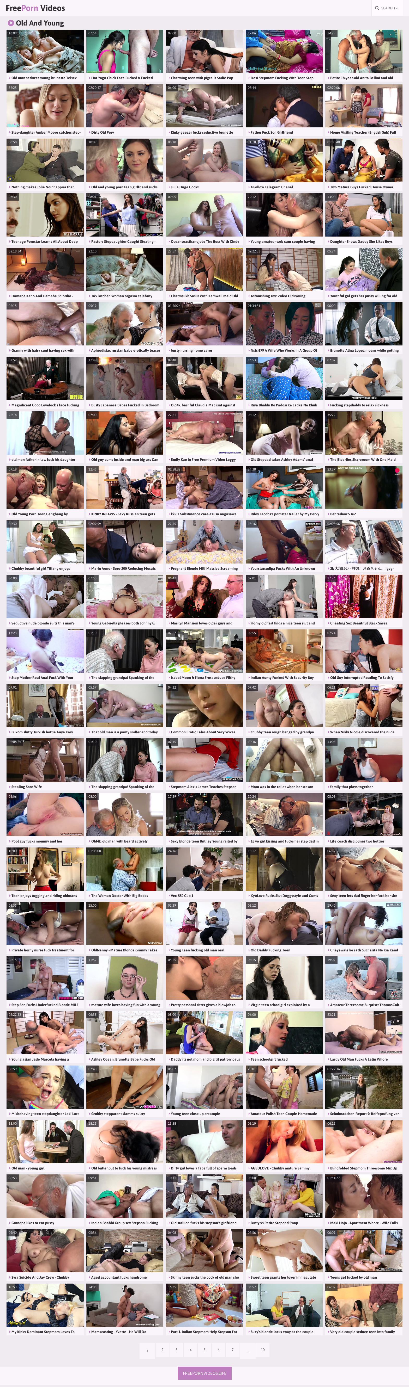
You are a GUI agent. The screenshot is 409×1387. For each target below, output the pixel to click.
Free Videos (45, 9)
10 (269, 1353)
